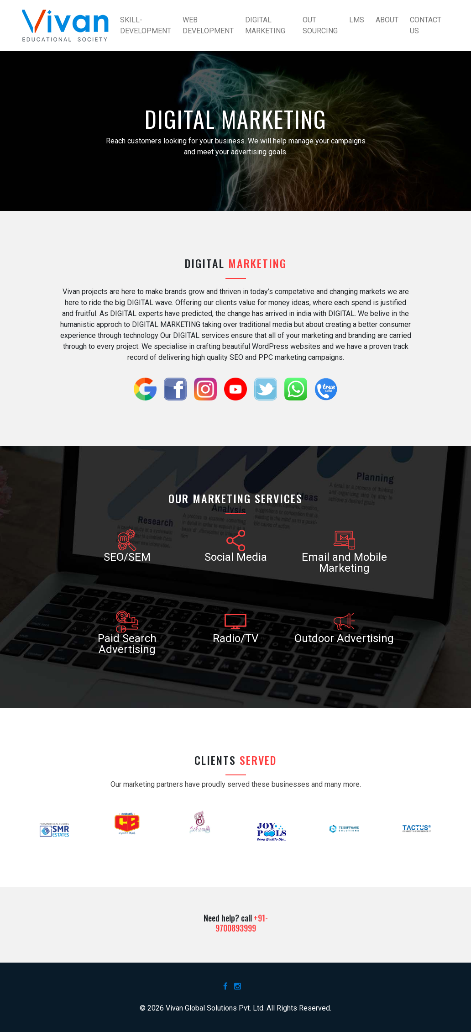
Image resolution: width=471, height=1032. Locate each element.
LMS (356, 20)
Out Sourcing (320, 25)
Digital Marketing (265, 25)
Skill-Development (145, 25)
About (387, 20)
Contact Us (425, 25)
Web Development (208, 25)
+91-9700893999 (241, 923)
